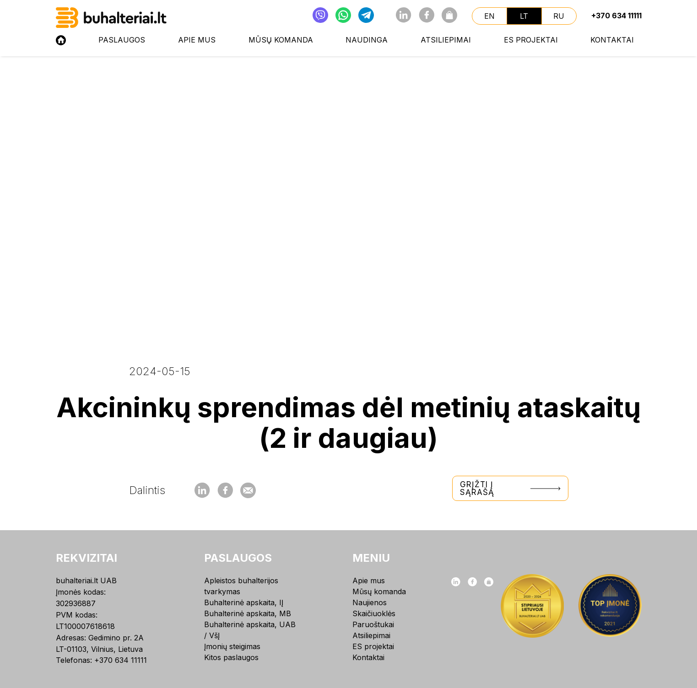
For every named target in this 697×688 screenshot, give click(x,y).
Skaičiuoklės (373, 613)
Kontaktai (612, 39)
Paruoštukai (373, 624)
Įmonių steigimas (232, 646)
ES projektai (531, 39)
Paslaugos (121, 39)
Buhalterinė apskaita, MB (247, 613)
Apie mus (197, 39)
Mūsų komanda (281, 39)
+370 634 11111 (616, 15)
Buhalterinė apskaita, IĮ (243, 602)
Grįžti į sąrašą (510, 488)
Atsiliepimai (446, 39)
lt (524, 16)
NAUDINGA (367, 39)
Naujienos (369, 602)
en (489, 16)
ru (558, 16)
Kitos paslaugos (231, 657)
